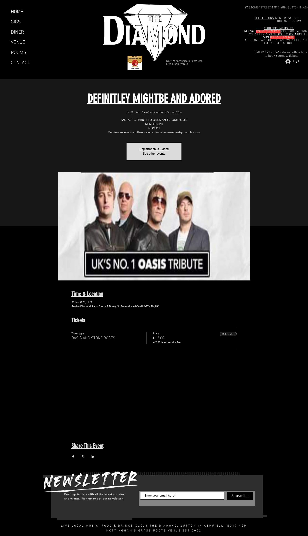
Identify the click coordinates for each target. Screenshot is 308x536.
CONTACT (20, 63)
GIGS (16, 22)
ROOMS (18, 53)
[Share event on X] (83, 456)
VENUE (18, 43)
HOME (17, 12)
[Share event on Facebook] (73, 456)
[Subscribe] (240, 496)
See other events (154, 154)
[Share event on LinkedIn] (92, 456)
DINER (17, 32)
